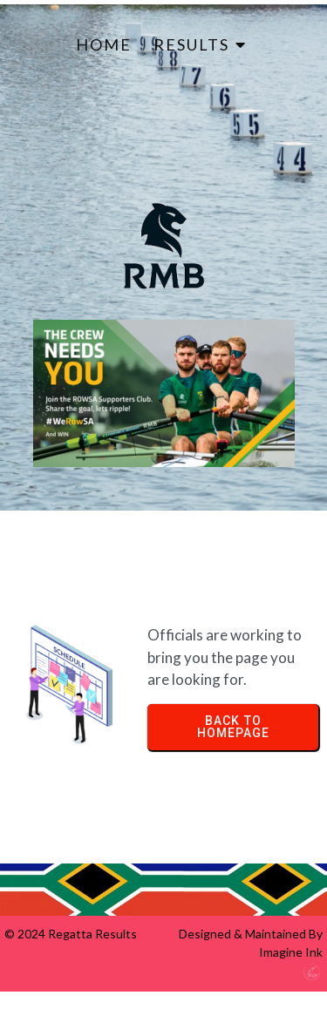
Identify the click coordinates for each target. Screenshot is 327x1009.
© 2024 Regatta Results (70, 933)
